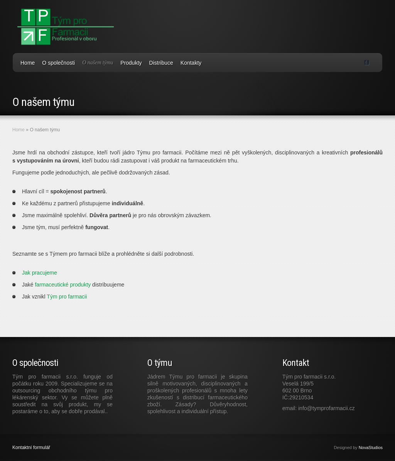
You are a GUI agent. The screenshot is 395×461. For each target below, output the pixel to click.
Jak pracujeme (39, 273)
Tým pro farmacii (67, 296)
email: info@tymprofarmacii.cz (318, 408)
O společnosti (58, 63)
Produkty (131, 63)
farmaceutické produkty (63, 285)
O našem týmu (97, 62)
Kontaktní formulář (31, 447)
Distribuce (161, 63)
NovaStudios (371, 447)
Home (27, 63)
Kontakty (191, 63)
